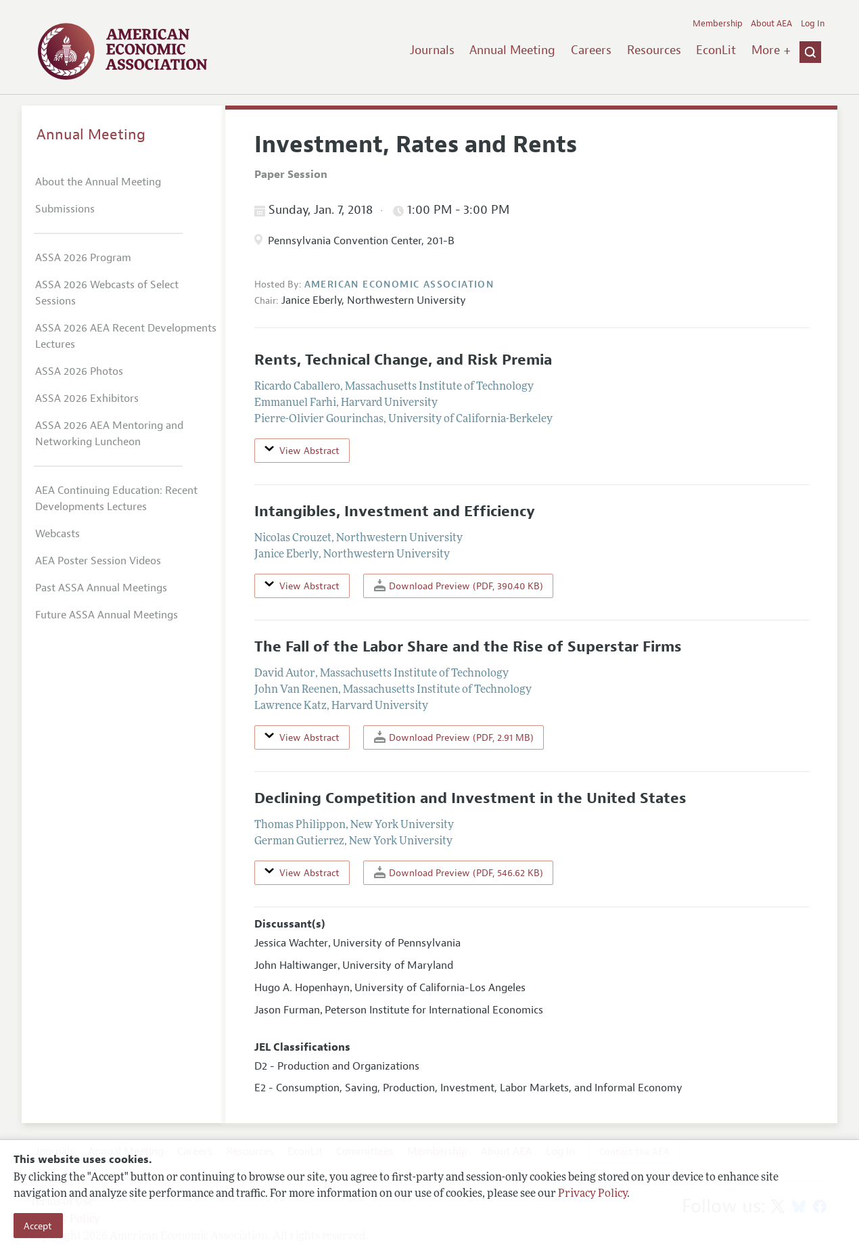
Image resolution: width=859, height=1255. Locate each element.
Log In (813, 23)
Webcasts (57, 534)
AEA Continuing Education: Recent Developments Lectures (116, 499)
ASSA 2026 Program (83, 258)
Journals (432, 50)
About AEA (771, 23)
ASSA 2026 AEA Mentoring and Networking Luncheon (109, 434)
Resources (654, 50)
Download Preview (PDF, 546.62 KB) (458, 872)
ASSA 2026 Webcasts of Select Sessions (107, 293)
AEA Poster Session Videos (98, 561)
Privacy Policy (592, 1194)
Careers (591, 50)
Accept (38, 1226)
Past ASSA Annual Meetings (101, 588)
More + (771, 50)
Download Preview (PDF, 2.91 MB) (454, 737)
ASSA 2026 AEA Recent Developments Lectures (125, 336)
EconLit (716, 50)
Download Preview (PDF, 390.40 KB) (458, 585)
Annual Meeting (512, 50)
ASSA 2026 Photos (79, 371)
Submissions (65, 209)
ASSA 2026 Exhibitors (87, 398)
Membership (718, 23)
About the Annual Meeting (98, 182)
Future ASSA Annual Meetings (106, 615)
